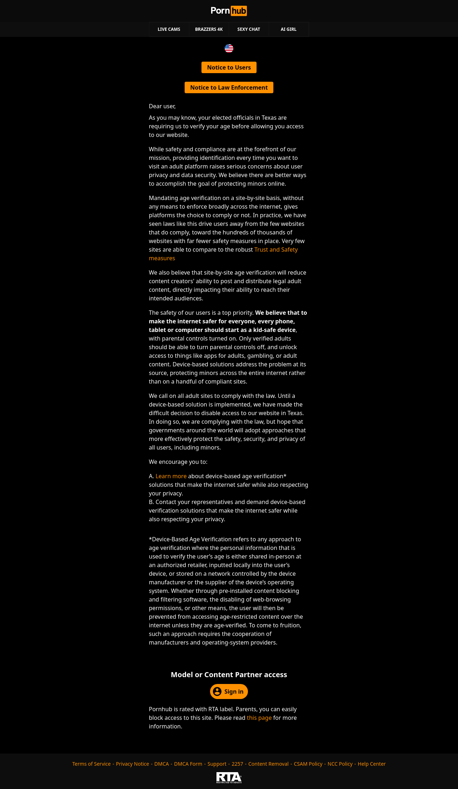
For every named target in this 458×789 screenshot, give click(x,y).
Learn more (171, 476)
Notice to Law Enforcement (229, 87)
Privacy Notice (132, 763)
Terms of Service (91, 763)
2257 (237, 763)
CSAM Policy (308, 763)
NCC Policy (340, 763)
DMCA (161, 763)
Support (217, 763)
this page (259, 718)
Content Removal (268, 763)
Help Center (372, 763)
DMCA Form (188, 763)
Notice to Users (229, 67)
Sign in (228, 691)
